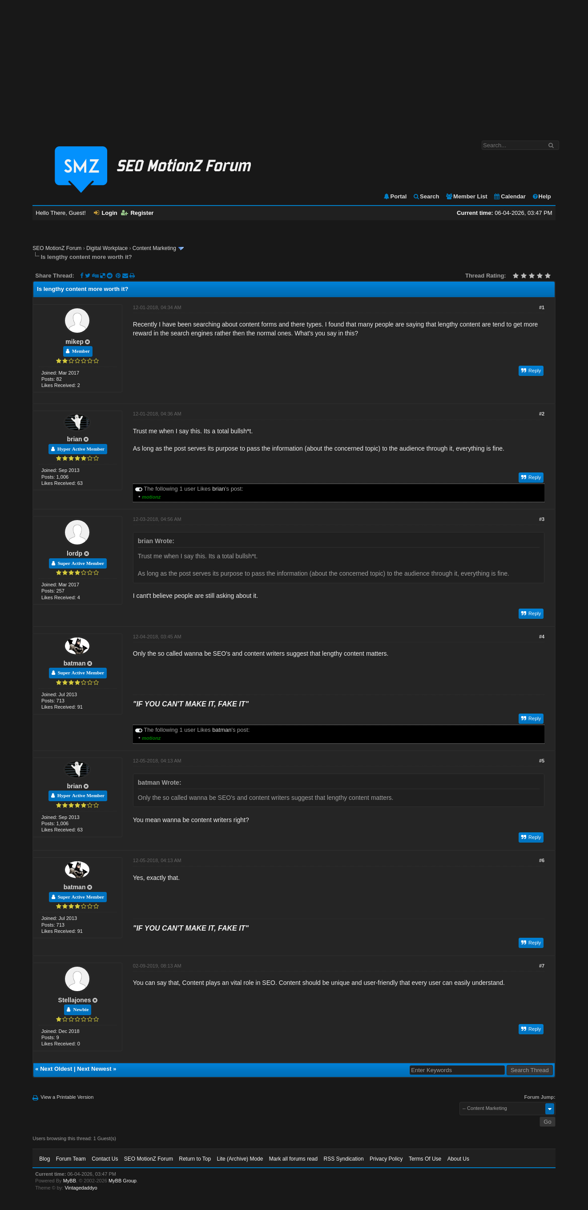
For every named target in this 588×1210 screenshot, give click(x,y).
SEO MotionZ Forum (56, 248)
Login (105, 213)
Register (137, 213)
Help (541, 196)
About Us (458, 1159)
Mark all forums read (293, 1159)
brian (74, 439)
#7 (541, 965)
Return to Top (195, 1159)
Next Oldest (56, 1068)
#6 (541, 860)
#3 (541, 519)
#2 (541, 413)
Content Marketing (154, 248)
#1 (541, 307)
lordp (74, 553)
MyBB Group (123, 1180)
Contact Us (105, 1159)
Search (426, 196)
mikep (74, 341)
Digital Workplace (107, 248)
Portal (395, 196)
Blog (44, 1159)
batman (75, 663)
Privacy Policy (386, 1159)
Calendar (509, 196)
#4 (541, 636)
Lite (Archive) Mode (240, 1159)
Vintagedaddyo (80, 1187)
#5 (541, 760)
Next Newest (94, 1068)
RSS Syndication (344, 1159)
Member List (466, 196)
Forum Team (71, 1159)
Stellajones (74, 1000)
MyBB (69, 1180)
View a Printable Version (66, 1097)
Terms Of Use (425, 1159)
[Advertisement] (294, 66)
